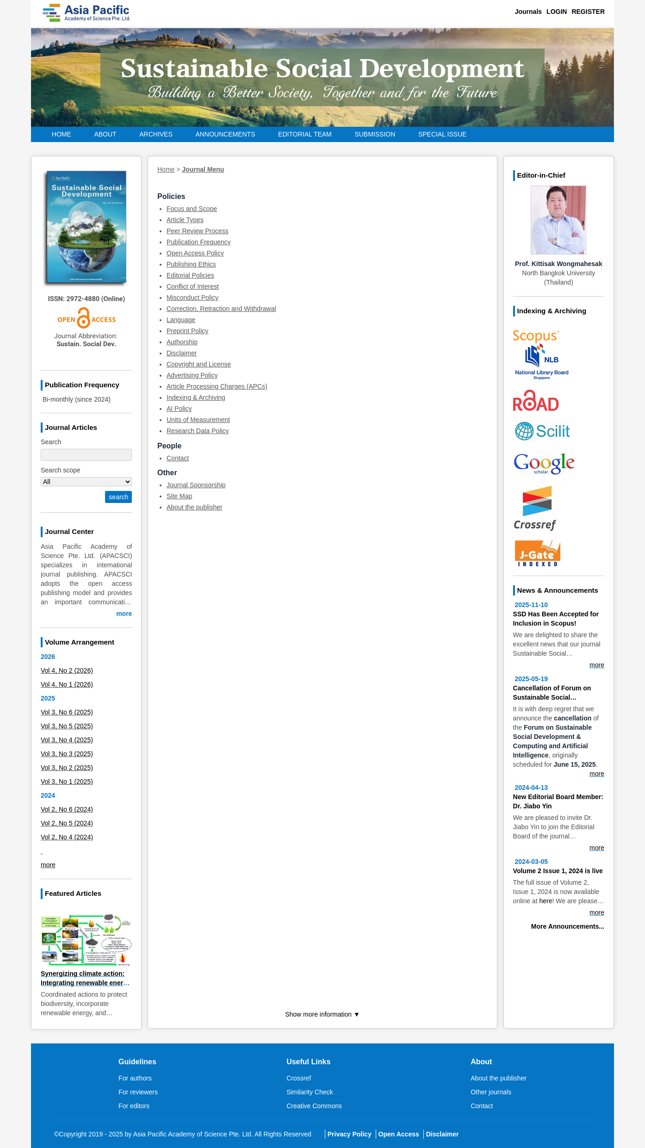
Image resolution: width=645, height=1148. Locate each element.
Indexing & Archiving (196, 397)
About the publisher (195, 507)
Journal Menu (203, 169)
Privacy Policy (350, 1134)
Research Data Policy (198, 430)
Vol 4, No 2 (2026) (67, 670)
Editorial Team (305, 134)
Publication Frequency (199, 242)
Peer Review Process (198, 231)
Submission (374, 134)
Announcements (225, 134)
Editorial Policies (190, 275)
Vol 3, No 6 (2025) (67, 712)
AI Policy (179, 408)
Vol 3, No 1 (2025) (67, 781)
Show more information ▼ (322, 1014)
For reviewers (138, 1092)
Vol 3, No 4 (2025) (67, 740)
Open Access (398, 1134)
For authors (135, 1078)
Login (556, 11)
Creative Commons (314, 1106)
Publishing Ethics (191, 264)
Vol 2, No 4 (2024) (67, 837)
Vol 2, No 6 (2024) (67, 809)
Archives (156, 134)
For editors (133, 1106)
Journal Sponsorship (196, 485)
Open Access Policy (195, 253)
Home (61, 134)
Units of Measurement (198, 419)
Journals (528, 11)
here (545, 901)
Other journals (491, 1092)
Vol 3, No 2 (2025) (67, 767)
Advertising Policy (192, 375)
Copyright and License (199, 364)
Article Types (185, 219)
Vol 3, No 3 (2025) (67, 753)
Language (181, 319)
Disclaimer (182, 353)
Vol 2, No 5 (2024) (67, 823)
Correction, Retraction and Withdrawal (221, 308)
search (118, 497)
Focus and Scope (192, 208)
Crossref (298, 1078)
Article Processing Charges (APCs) (217, 386)
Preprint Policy (187, 331)
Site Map (179, 496)
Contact (178, 458)
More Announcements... (567, 926)
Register (588, 11)
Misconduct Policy (192, 297)
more (124, 613)
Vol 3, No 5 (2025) (67, 726)
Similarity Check (309, 1092)
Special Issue (442, 134)
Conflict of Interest (193, 286)
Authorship (182, 342)
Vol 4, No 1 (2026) (67, 684)
